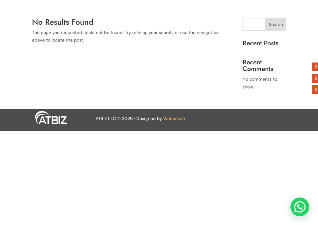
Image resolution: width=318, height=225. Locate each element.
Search (276, 24)
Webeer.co (174, 118)
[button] (299, 207)
